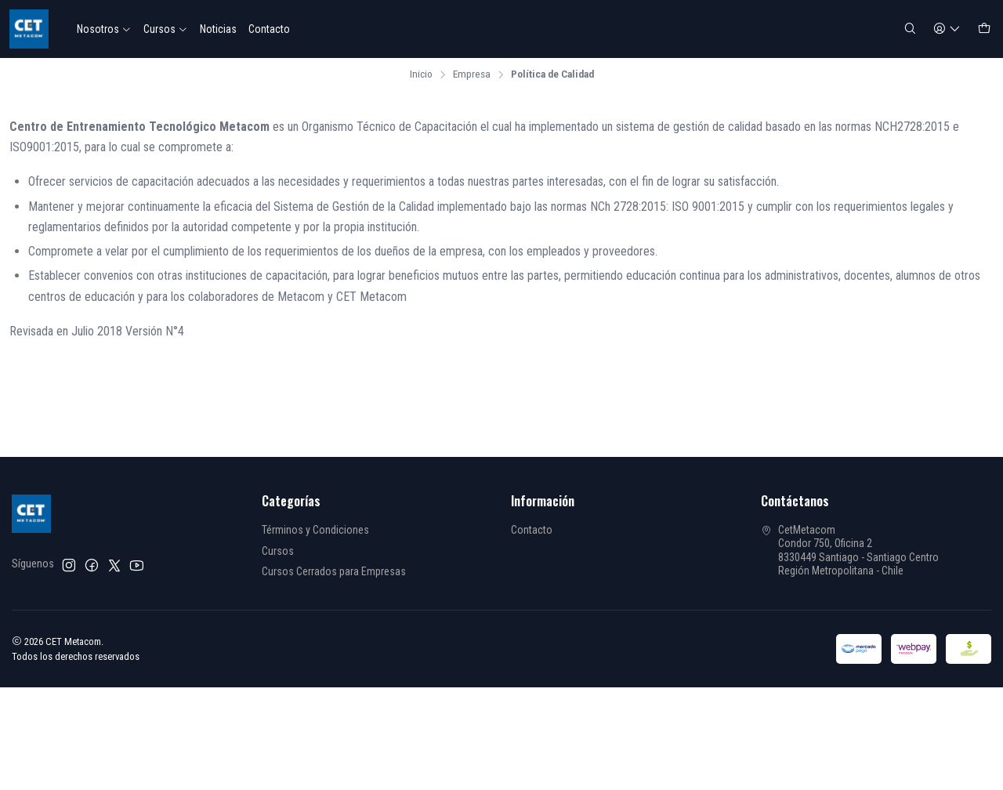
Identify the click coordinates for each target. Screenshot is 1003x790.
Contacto (269, 29)
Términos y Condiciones (315, 530)
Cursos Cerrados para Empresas (334, 571)
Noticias (218, 29)
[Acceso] (947, 29)
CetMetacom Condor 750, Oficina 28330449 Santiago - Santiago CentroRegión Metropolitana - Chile (850, 551)
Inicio (421, 74)
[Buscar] (910, 29)
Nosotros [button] (104, 29)
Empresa (472, 74)
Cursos (165, 29)
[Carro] (984, 29)
